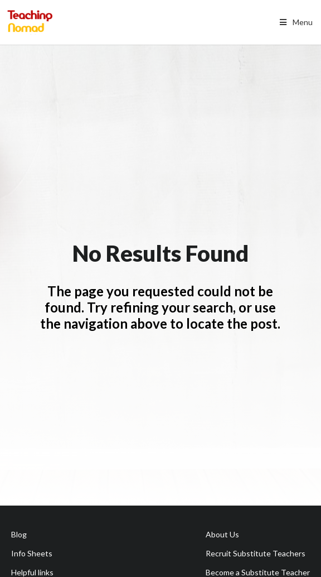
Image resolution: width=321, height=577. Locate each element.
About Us (222, 534)
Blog (19, 534)
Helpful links (32, 572)
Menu (295, 22)
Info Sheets (31, 553)
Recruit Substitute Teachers (255, 553)
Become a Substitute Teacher (258, 572)
